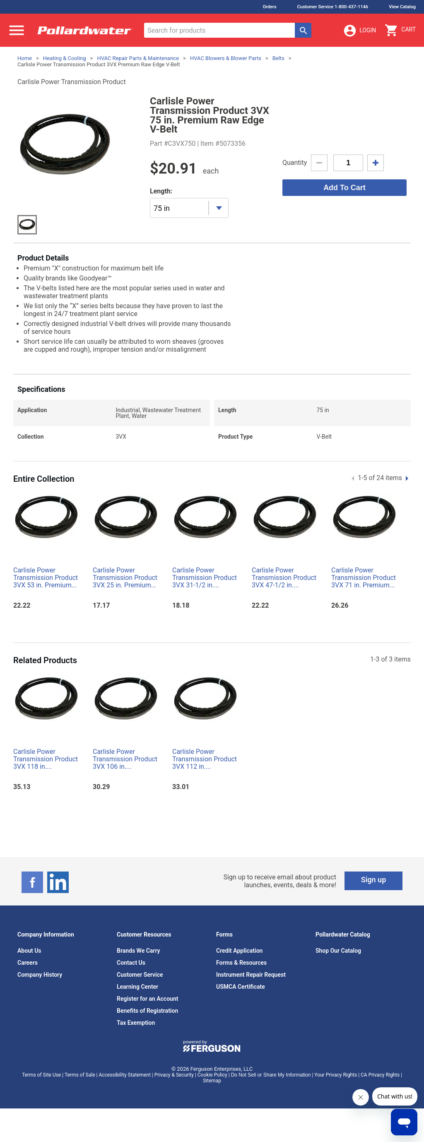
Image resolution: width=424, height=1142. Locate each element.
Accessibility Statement (124, 1075)
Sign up (373, 879)
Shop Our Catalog (338, 950)
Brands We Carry (138, 950)
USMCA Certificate (240, 986)
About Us (29, 950)
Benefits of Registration (147, 1010)
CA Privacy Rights (380, 1075)
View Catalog (402, 7)
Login (359, 31)
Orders (269, 7)
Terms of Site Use (41, 1075)
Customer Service (140, 974)
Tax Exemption (136, 1022)
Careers (27, 962)
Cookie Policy (212, 1075)
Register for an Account (147, 998)
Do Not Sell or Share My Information (271, 1075)
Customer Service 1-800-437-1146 (333, 7)
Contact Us (131, 962)
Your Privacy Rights (335, 1075)
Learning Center (137, 986)
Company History (39, 974)
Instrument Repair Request (251, 974)
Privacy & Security (174, 1075)
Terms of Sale (80, 1075)
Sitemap (212, 1081)
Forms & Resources (241, 962)
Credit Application (239, 950)
